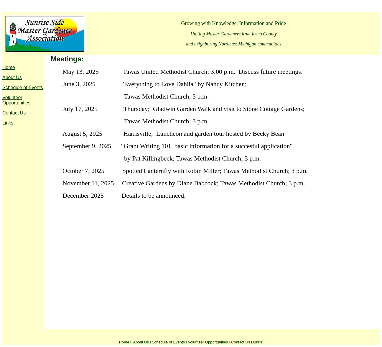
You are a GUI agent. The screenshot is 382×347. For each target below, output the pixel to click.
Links (7, 122)
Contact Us (14, 112)
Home (8, 67)
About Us (12, 77)
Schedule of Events (22, 87)
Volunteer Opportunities (16, 100)
